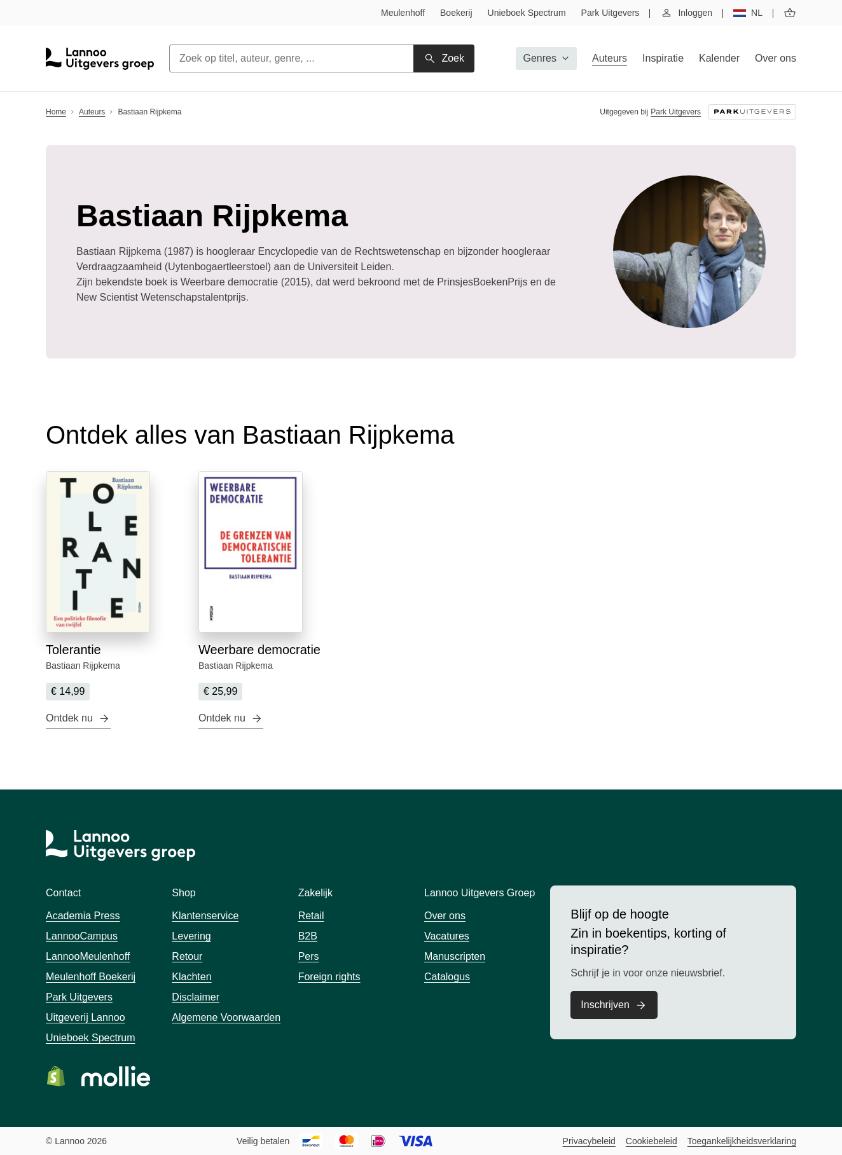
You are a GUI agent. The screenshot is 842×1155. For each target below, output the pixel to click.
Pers (308, 956)
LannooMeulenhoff (88, 956)
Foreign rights (329, 976)
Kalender (719, 58)
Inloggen (695, 13)
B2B (307, 936)
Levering (191, 936)
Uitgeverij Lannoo (85, 1017)
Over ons (775, 58)
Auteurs (609, 58)
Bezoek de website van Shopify (56, 1076)
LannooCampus (82, 936)
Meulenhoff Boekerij (90, 976)
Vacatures (446, 936)
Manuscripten (454, 956)
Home (56, 111)
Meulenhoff (403, 13)
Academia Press (83, 915)
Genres (539, 58)
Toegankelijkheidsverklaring (741, 1141)
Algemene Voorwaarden (226, 1017)
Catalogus (447, 976)
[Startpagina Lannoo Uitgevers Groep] (100, 59)
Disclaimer (195, 997)
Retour (187, 956)
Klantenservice (205, 915)
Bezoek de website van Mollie (115, 1076)
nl (757, 13)
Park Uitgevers (610, 13)
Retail (311, 915)
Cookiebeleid (651, 1141)
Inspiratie (663, 58)
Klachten (191, 976)
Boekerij (456, 13)
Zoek (452, 58)
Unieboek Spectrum (527, 13)
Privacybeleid (589, 1141)
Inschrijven (605, 1004)
